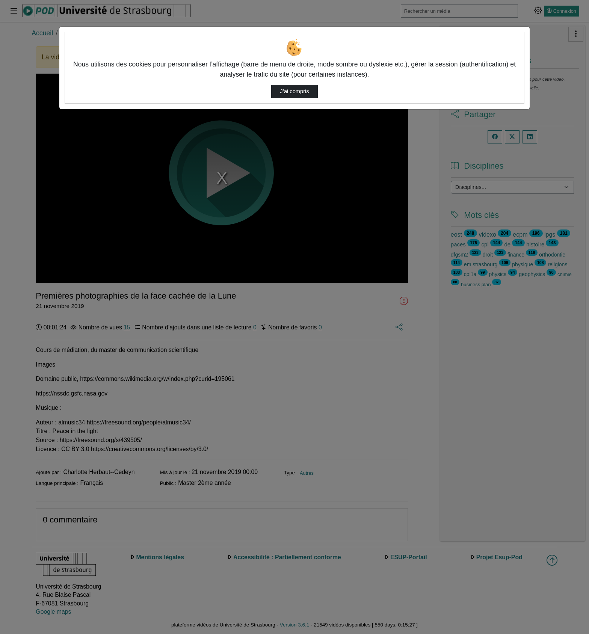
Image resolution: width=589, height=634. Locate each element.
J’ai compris (294, 91)
